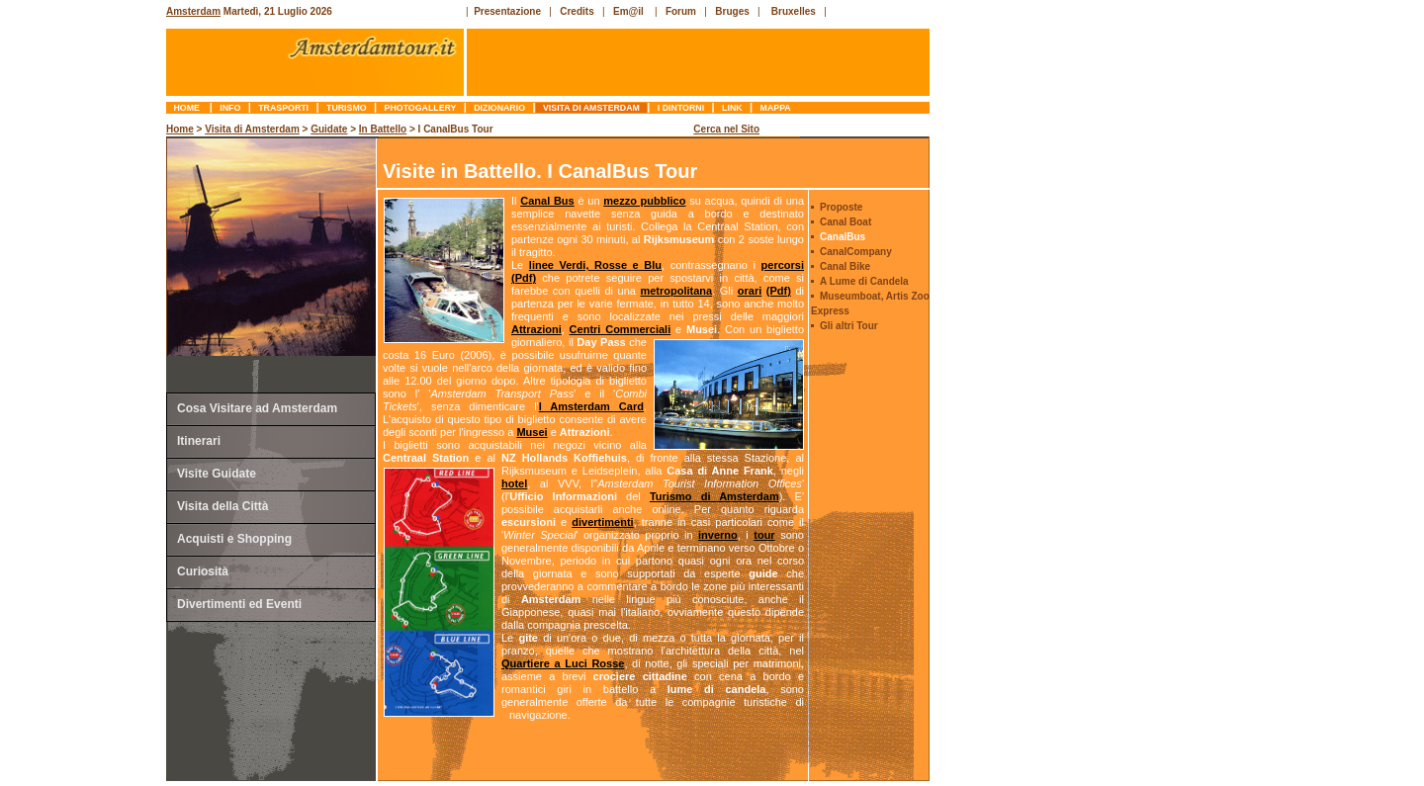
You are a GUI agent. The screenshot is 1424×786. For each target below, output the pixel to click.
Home (188, 108)
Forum (681, 11)
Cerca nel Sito (726, 129)
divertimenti (602, 522)
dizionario (500, 108)
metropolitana (676, 291)
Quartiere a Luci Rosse (562, 663)
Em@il (628, 11)
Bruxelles (793, 11)
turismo (346, 108)
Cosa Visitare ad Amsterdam (257, 408)
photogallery (420, 108)
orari (749, 291)
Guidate (329, 129)
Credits (576, 11)
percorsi (782, 265)
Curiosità (202, 571)
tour (764, 535)
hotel (514, 483)
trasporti (284, 108)
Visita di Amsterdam (592, 108)
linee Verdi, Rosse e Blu (595, 265)
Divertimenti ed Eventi (239, 604)
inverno (718, 535)
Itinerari (199, 441)
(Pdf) (523, 278)
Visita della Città (222, 506)
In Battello (382, 129)
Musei (531, 432)
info (230, 108)
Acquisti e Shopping (234, 539)
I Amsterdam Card (591, 406)
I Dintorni (680, 108)
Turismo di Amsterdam (714, 496)
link (732, 108)
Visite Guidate (216, 473)
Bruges (732, 11)
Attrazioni (536, 329)
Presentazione (507, 11)
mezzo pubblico (644, 201)
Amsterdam (193, 11)
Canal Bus (547, 201)
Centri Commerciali (620, 329)
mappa (775, 108)
